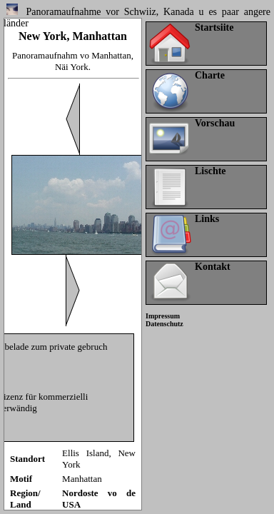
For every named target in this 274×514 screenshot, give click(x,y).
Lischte (210, 171)
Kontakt (212, 266)
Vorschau (215, 123)
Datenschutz (164, 324)
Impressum (163, 316)
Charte (210, 75)
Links (207, 218)
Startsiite (214, 27)
